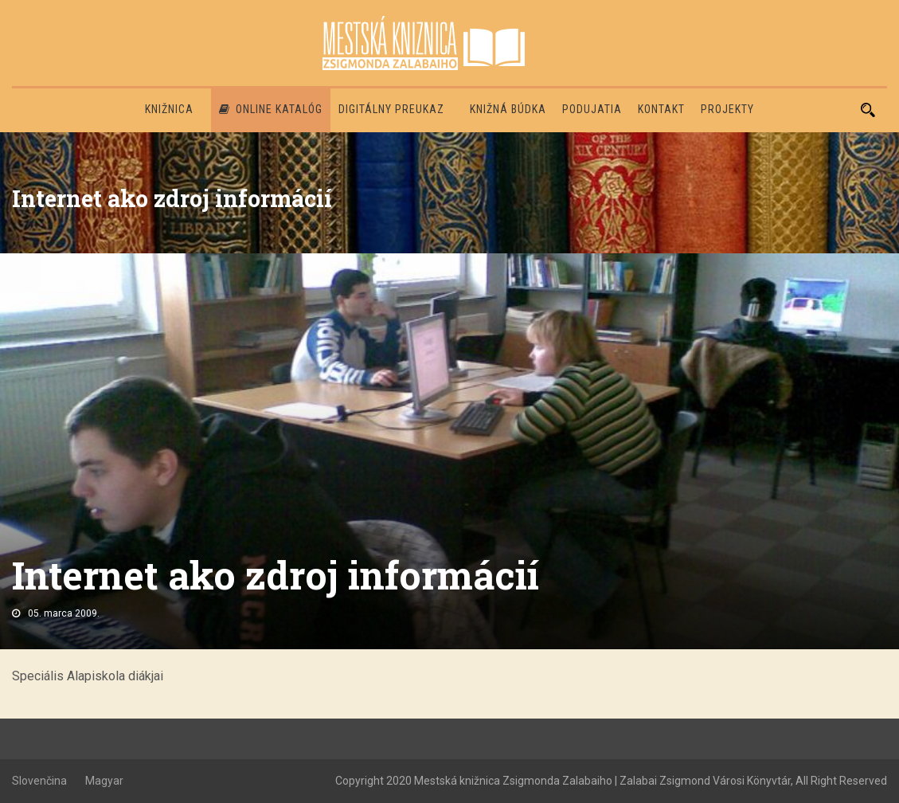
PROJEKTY (727, 109)
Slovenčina (39, 780)
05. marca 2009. (64, 613)
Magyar (104, 780)
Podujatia (592, 109)
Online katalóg (270, 109)
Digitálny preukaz (391, 109)
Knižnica (169, 109)
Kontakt (661, 109)
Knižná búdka (508, 109)
